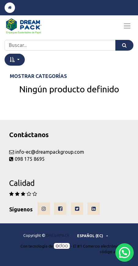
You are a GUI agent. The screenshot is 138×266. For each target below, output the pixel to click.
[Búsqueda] (124, 45)
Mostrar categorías (38, 76)
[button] (15, 59)
